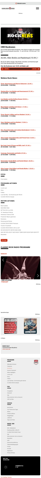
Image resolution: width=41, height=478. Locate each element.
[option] (20, 269)
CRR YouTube (10, 399)
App (8, 395)
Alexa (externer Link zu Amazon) (14, 397)
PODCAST (9, 393)
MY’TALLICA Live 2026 (7, 210)
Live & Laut (4, 188)
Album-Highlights (11, 372)
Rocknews (3, 219)
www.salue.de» (7, 349)
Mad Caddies (4, 205)
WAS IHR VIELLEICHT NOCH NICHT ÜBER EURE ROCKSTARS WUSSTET (20, 232)
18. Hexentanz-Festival (7, 212)
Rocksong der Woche (6, 221)
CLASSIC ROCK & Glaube (7, 197)
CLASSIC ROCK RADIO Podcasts (9, 223)
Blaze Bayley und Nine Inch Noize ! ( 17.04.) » (14, 107)
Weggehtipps (10, 415)
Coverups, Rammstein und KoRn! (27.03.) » (14, 153)
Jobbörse (9, 417)
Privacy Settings (11, 452)
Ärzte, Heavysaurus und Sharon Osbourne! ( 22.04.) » (17, 83)
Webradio (4, 254)
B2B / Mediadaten (11, 428)
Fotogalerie (10, 390)
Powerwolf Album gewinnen (8, 216)
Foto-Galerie (4, 179)
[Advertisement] (20, 17)
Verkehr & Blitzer (11, 413)
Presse (8, 446)
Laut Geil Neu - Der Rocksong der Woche (11, 194)
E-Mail (4, 240)
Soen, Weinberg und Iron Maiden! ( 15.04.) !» (14, 122)
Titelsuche (9, 366)
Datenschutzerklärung (12, 442)
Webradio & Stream (11, 364)
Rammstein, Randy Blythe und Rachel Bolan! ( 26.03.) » (17, 161)
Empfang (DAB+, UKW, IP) (13, 430)
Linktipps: (3, 338)
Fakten (2, 192)
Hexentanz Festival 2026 (7, 214)
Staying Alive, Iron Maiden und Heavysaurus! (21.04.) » (17, 91)
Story (2, 190)
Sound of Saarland (6, 225)
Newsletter (3, 234)
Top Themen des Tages (12, 409)
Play (2, 69)
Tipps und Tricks (11, 419)
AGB (8, 440)
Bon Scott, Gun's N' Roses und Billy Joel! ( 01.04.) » (16, 145)
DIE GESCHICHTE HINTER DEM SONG (11, 230)
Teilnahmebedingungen (12, 444)
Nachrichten (10, 407)
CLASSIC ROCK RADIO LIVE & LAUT (10, 228)
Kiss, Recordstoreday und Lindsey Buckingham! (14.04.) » (18, 130)
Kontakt (9, 448)
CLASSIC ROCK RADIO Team (14, 432)
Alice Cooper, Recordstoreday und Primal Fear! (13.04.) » (18, 137)
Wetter (8, 411)
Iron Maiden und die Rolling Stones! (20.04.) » (14, 99)
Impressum (10, 450)
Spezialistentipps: (5, 312)
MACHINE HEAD (5, 208)
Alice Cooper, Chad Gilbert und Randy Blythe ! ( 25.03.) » (18, 168)
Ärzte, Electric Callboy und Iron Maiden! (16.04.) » (16, 114)
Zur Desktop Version (6, 477)
